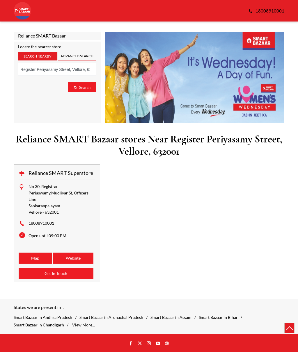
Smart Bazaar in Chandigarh (39, 325)
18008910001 (41, 223)
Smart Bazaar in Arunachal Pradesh (111, 317)
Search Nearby (38, 56)
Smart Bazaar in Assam (170, 317)
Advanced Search (77, 56)
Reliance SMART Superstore (61, 173)
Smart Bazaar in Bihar (218, 317)
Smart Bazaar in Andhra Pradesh (43, 317)
